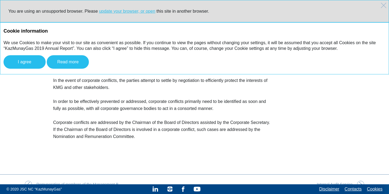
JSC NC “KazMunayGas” (41, 189)
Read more (68, 62)
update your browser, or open (127, 11)
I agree (24, 62)
